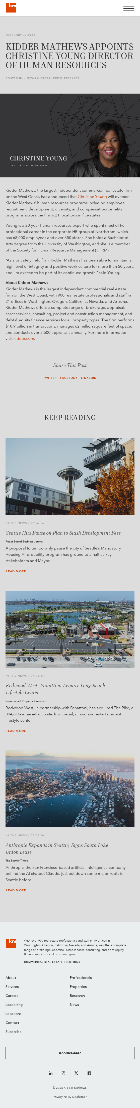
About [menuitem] (11, 978)
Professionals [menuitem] (81, 978)
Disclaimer (79, 1096)
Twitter (50, 378)
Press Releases (66, 78)
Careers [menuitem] (12, 996)
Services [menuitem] (12, 987)
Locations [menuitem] (14, 1014)
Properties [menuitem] (78, 987)
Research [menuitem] (77, 996)
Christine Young (92, 196)
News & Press (38, 78)
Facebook (69, 378)
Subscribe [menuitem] (14, 1032)
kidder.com (24, 338)
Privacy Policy (62, 1096)
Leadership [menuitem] (15, 1005)
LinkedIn (89, 378)
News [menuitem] (74, 1005)
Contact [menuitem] (12, 1023)
